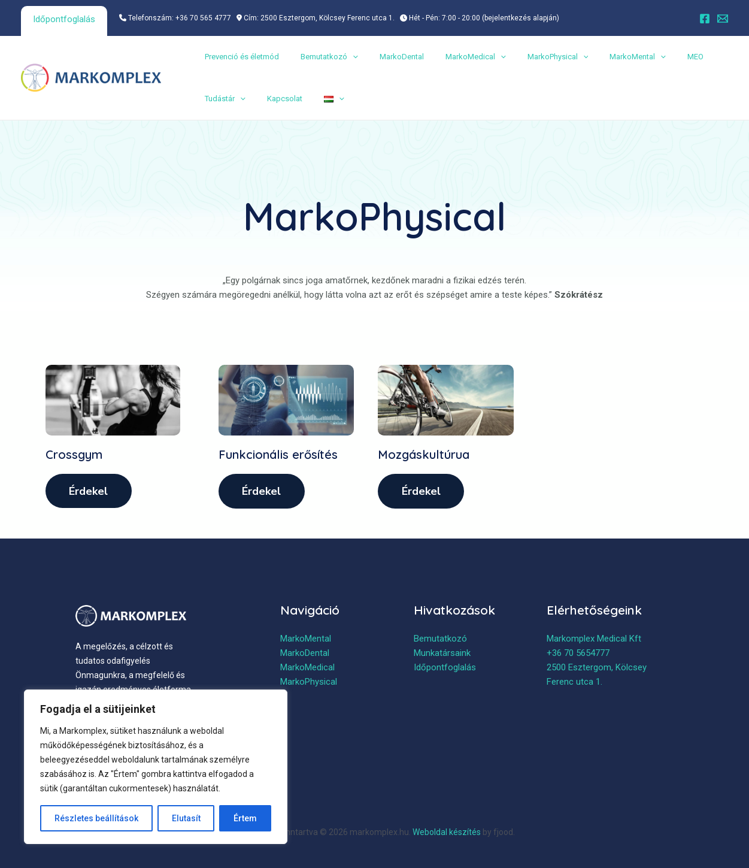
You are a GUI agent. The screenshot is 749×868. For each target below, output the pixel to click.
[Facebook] (704, 18)
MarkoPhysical (536, 57)
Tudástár (222, 99)
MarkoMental (611, 57)
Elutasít (186, 818)
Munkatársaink (442, 654)
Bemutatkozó (322, 57)
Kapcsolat (277, 98)
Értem (245, 818)
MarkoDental (390, 56)
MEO (664, 56)
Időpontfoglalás (64, 19)
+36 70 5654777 (578, 654)
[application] (345, 57)
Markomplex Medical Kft (594, 639)
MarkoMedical (459, 57)
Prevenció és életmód (239, 56)
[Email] (722, 18)
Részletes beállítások (96, 818)
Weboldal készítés (447, 832)
